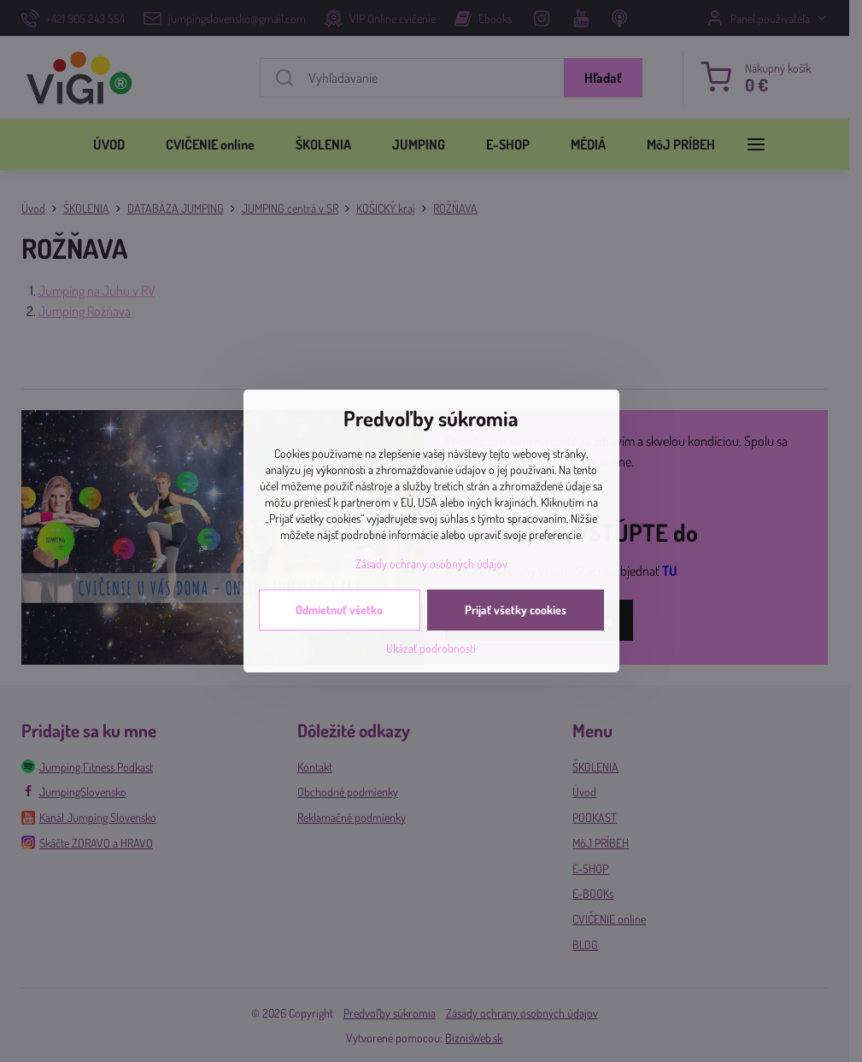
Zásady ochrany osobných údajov (431, 563)
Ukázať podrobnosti (431, 648)
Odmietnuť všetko (339, 609)
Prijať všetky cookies (515, 609)
